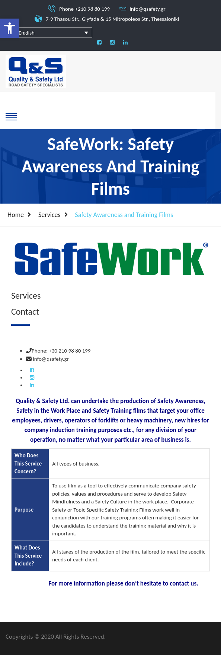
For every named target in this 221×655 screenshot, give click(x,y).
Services (49, 215)
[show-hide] (11, 116)
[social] (99, 42)
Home (15, 215)
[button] (9, 28)
